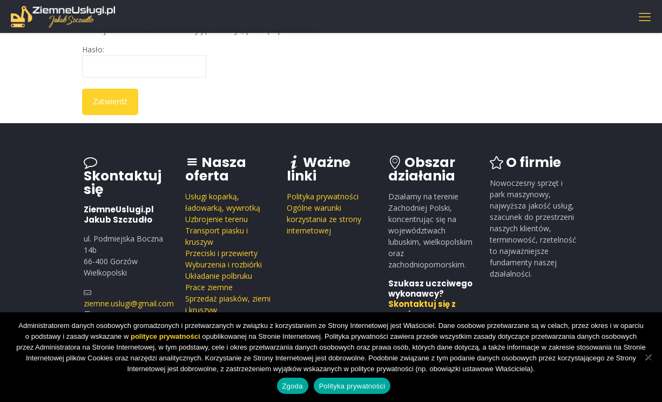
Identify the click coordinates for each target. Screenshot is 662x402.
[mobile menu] (645, 16)
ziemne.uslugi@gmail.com (129, 303)
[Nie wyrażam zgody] (648, 357)
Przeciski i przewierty (221, 253)
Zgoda (292, 386)
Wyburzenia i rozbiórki (223, 264)
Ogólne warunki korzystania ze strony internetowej (324, 219)
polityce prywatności (165, 336)
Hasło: (144, 61)
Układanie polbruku (218, 276)
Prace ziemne (209, 287)
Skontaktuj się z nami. (422, 309)
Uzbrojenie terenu (216, 219)
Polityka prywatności (323, 196)
